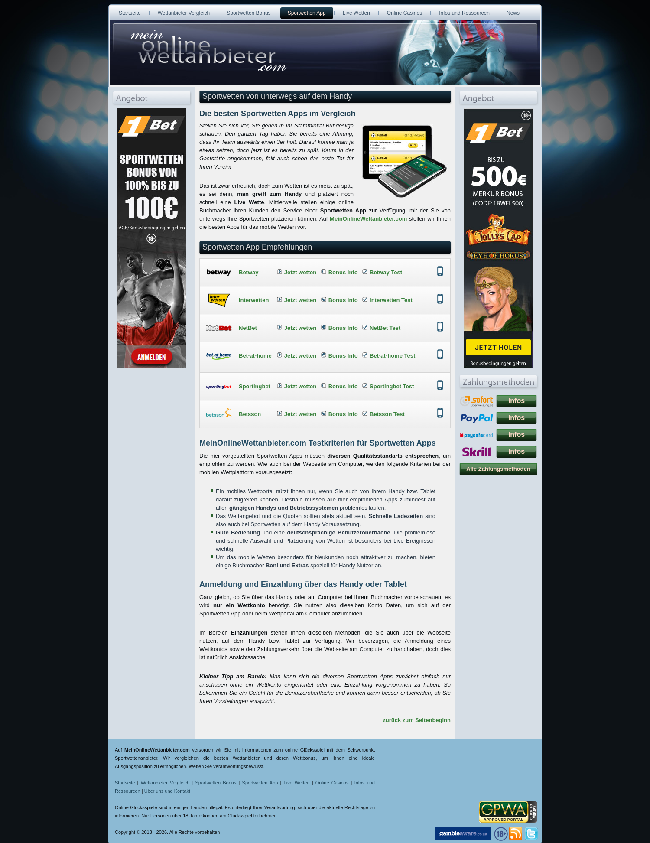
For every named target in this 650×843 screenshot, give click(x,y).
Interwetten (254, 300)
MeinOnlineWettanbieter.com (368, 218)
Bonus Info (343, 272)
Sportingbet (254, 386)
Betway (249, 272)
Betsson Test (387, 414)
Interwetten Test (391, 300)
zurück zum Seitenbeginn (417, 720)
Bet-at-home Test (392, 355)
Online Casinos (332, 782)
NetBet (248, 328)
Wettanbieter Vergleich (165, 782)
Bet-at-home (255, 355)
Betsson (250, 414)
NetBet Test (385, 328)
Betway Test (386, 272)
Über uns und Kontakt (167, 791)
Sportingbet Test (392, 386)
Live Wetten (297, 782)
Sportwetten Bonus (215, 782)
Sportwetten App (260, 782)
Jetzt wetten (300, 272)
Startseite (125, 782)
